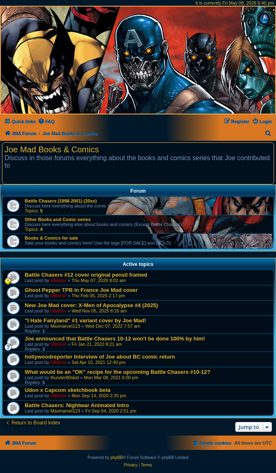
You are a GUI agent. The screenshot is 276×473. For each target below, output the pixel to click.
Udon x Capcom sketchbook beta (67, 390)
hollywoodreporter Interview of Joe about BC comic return (100, 357)
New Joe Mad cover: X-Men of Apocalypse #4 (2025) (91, 305)
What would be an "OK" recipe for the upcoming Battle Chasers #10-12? (118, 372)
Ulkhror (58, 280)
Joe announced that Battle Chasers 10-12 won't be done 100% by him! (115, 339)
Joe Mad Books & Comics (52, 149)
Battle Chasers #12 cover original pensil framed (86, 275)
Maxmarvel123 (65, 326)
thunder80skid (64, 377)
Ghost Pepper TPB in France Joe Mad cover (81, 290)
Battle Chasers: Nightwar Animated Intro (77, 405)
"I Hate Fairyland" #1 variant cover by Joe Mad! (85, 320)
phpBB (116, 457)
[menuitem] (46, 121)
